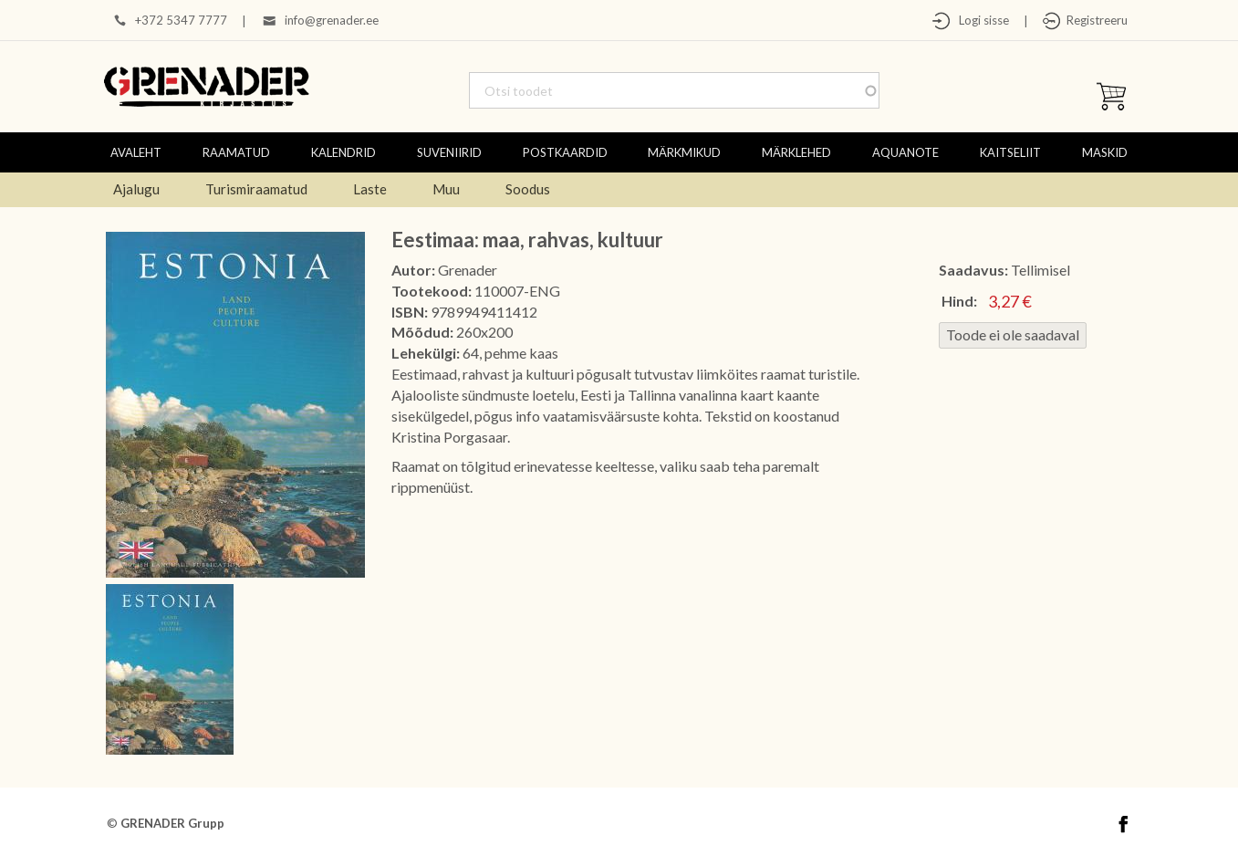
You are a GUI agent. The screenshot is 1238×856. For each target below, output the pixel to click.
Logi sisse (980, 20)
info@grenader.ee (332, 20)
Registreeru (1094, 20)
